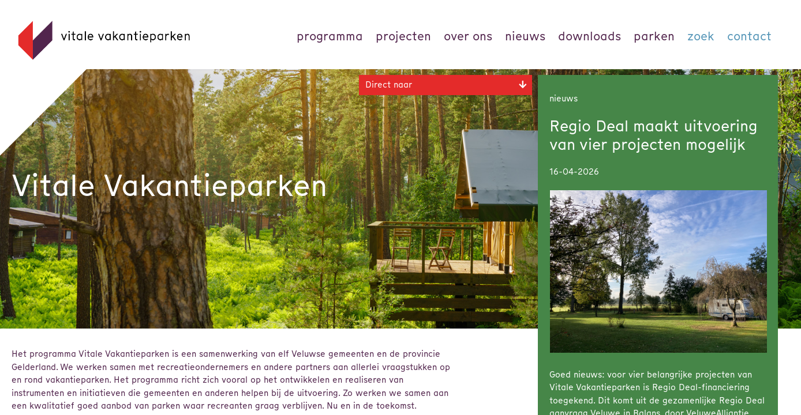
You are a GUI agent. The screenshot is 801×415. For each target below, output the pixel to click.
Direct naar (388, 85)
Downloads (589, 36)
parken (654, 36)
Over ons (468, 36)
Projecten (403, 36)
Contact (749, 36)
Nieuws (525, 36)
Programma (330, 36)
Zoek (700, 36)
